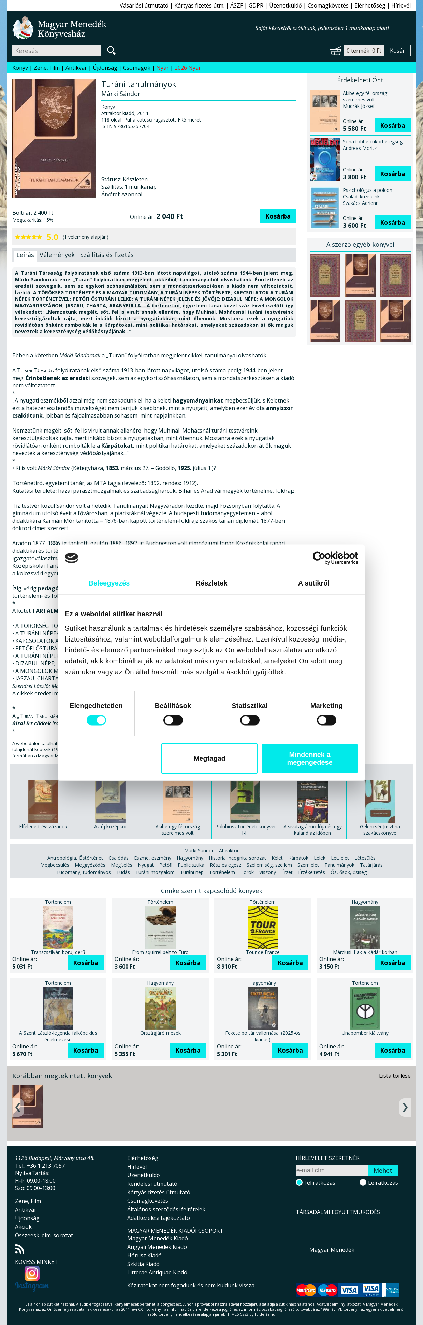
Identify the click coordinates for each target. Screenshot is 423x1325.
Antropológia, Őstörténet (75, 858)
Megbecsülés (54, 865)
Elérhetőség (369, 5)
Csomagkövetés (328, 5)
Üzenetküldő (285, 5)
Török (247, 872)
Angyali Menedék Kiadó (157, 1247)
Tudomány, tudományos (83, 872)
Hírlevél (401, 5)
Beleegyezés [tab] (109, 583)
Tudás (123, 872)
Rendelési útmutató (152, 1183)
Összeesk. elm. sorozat (44, 1235)
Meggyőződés (90, 865)
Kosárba (278, 216)
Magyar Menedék (331, 1249)
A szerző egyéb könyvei (360, 244)
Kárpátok (298, 858)
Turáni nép (192, 872)
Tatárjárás (371, 865)
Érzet (287, 872)
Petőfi (165, 865)
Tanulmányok (339, 865)
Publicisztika (191, 865)
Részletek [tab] (211, 583)
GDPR (256, 5)
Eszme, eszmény (152, 858)
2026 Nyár (188, 67)
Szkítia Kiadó (143, 1264)
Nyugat (146, 865)
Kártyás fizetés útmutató (158, 1192)
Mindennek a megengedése (309, 758)
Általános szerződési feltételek (166, 1209)
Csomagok (136, 67)
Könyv (20, 67)
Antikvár (76, 67)
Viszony (267, 872)
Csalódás (118, 858)
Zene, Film (47, 67)
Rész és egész (225, 865)
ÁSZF (236, 5)
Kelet (277, 858)
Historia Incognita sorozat (237, 858)
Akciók (23, 1226)
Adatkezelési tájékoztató (158, 1218)
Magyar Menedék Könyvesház (134, 27)
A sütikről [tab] (314, 583)
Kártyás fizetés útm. (199, 5)
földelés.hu (265, 1314)
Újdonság (105, 67)
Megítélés (121, 865)
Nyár (162, 67)
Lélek (319, 858)
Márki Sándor (199, 850)
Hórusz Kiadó (144, 1255)
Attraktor (229, 850)
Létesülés (365, 858)
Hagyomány (190, 858)
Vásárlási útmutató (144, 5)
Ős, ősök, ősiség (349, 872)
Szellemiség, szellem (269, 865)
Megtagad (209, 758)
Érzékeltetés (311, 872)
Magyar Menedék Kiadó (157, 1238)
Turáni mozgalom (155, 872)
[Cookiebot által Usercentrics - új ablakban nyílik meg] (328, 558)
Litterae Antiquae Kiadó (157, 1272)
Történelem (222, 872)
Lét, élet (340, 858)
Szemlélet (308, 865)
